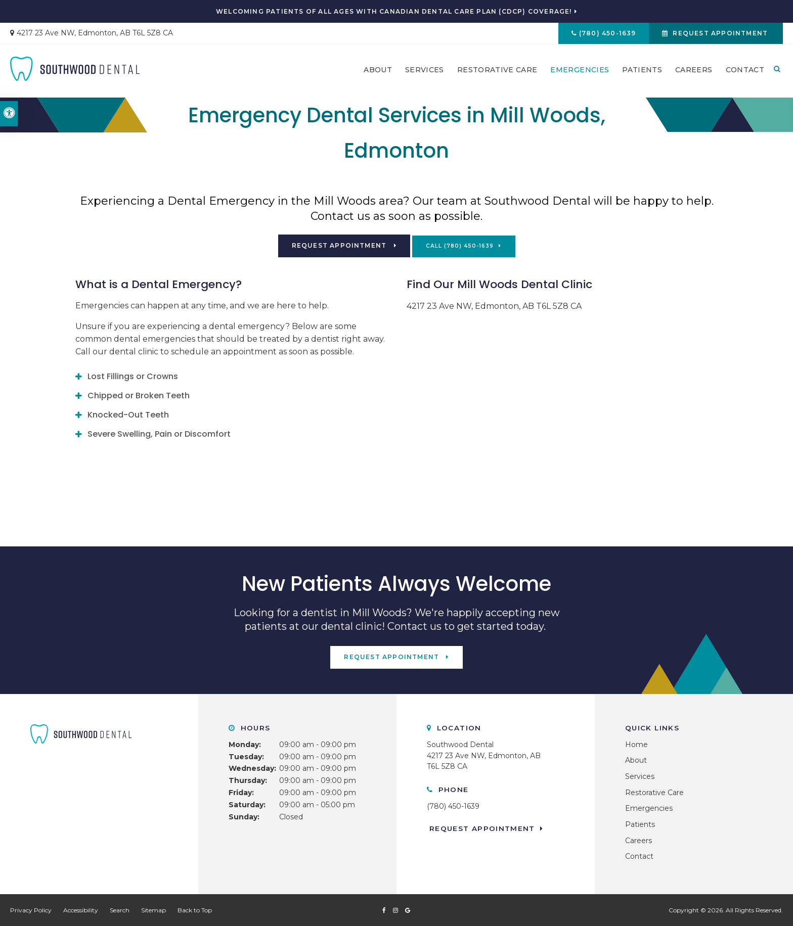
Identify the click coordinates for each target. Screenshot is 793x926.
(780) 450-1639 (605, 33)
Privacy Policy (31, 909)
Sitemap (153, 909)
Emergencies (579, 71)
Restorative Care (497, 71)
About (378, 71)
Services (424, 71)
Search (119, 909)
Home (636, 743)
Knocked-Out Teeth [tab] (128, 414)
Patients (642, 71)
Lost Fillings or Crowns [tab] (132, 376)
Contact (745, 71)
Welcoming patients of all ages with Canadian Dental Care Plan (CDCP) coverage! (394, 11)
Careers (693, 71)
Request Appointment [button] (719, 33)
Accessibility (80, 909)
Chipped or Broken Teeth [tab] (138, 395)
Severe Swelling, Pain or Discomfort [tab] (159, 433)
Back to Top (195, 909)
